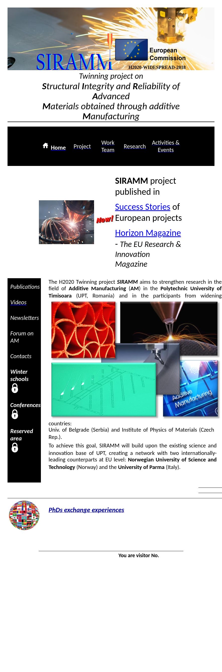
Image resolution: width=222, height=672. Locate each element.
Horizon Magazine (148, 232)
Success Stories (142, 206)
